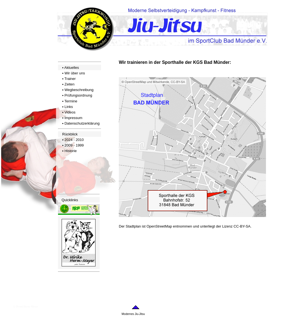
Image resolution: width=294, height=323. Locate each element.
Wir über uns (74, 73)
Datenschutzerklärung (81, 123)
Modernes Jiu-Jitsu (133, 314)
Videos (70, 112)
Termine (70, 101)
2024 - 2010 (74, 140)
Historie (70, 151)
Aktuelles (71, 67)
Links (68, 107)
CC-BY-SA (241, 226)
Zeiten (69, 84)
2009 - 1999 (74, 145)
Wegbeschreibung (79, 90)
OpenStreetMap (159, 226)
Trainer (70, 79)
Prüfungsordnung (78, 95)
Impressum (73, 118)
